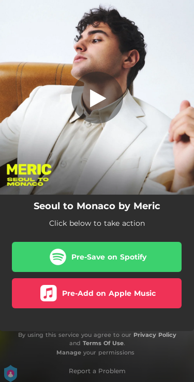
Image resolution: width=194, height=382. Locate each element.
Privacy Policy (154, 334)
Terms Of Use (103, 343)
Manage (68, 352)
